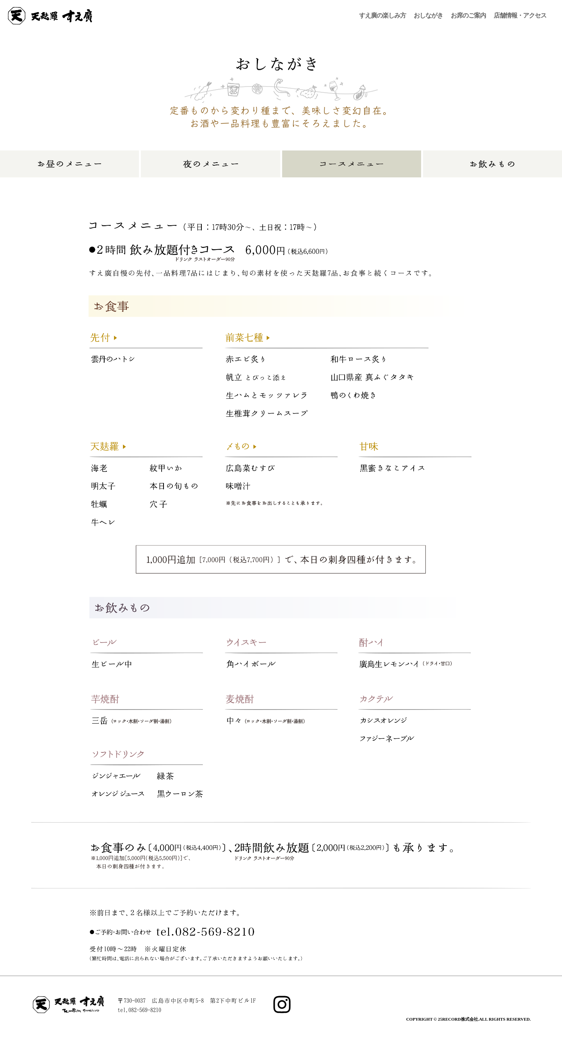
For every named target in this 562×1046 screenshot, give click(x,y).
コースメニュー (351, 163)
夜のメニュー (210, 163)
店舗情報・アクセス (520, 15)
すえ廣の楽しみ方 (382, 15)
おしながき (428, 15)
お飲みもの (492, 163)
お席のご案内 (468, 15)
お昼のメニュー (69, 163)
